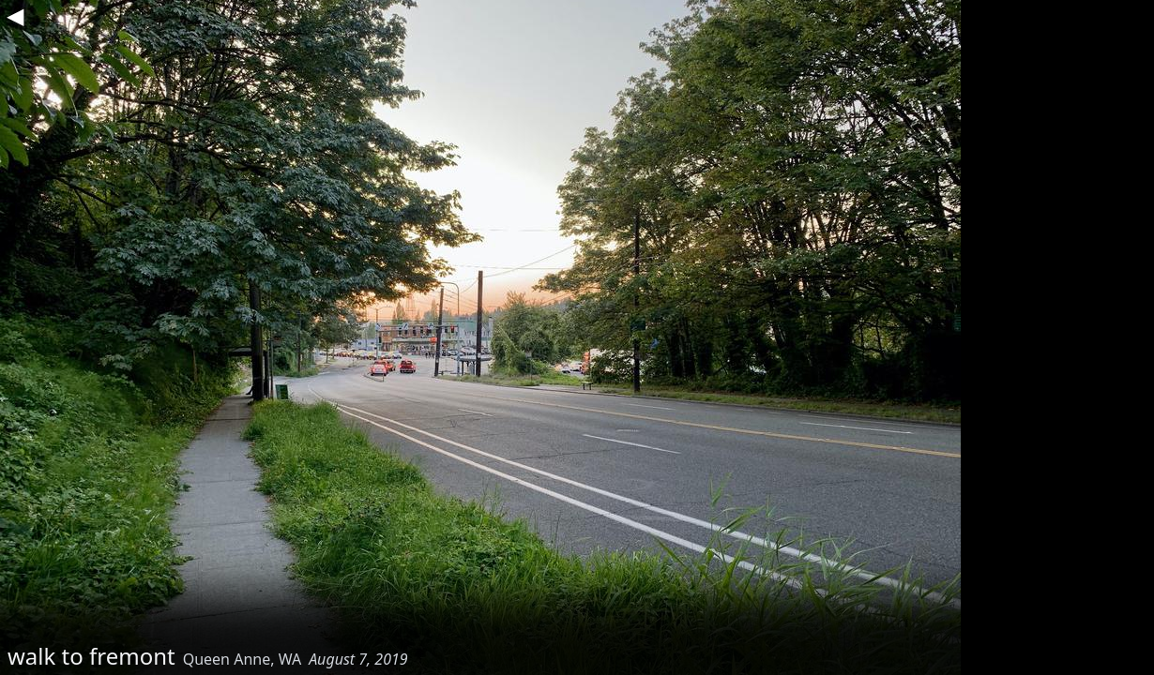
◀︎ (15, 15)
